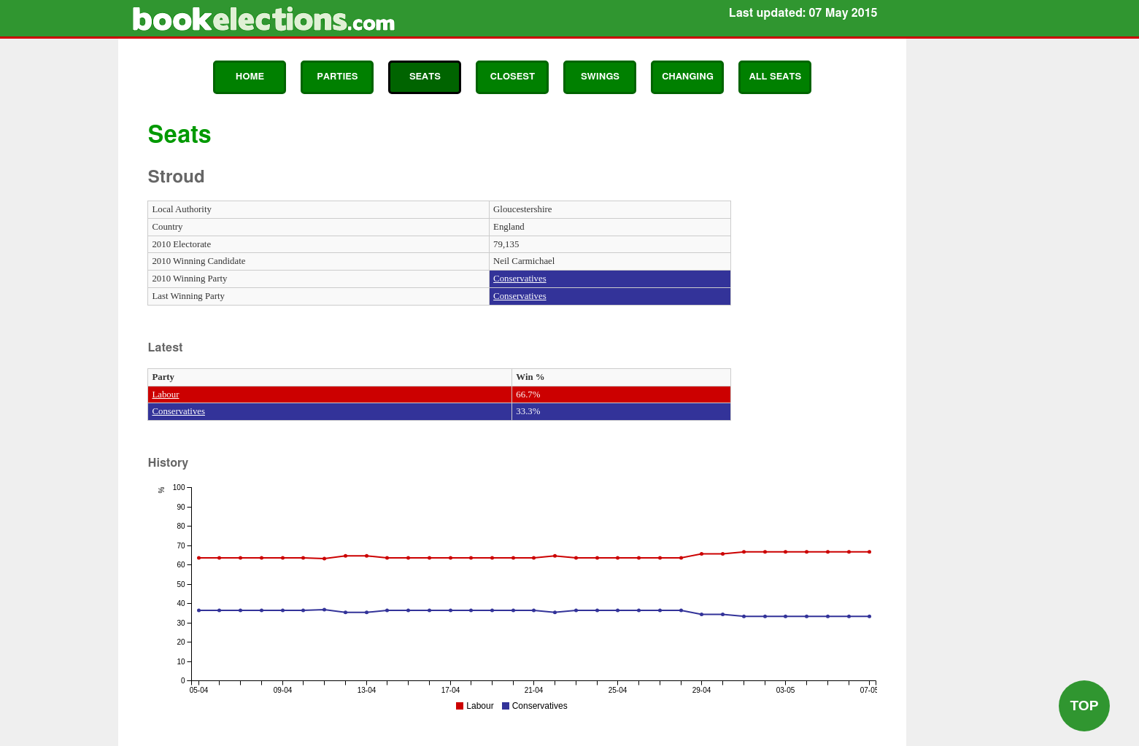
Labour (165, 394)
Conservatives (520, 278)
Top (1084, 705)
